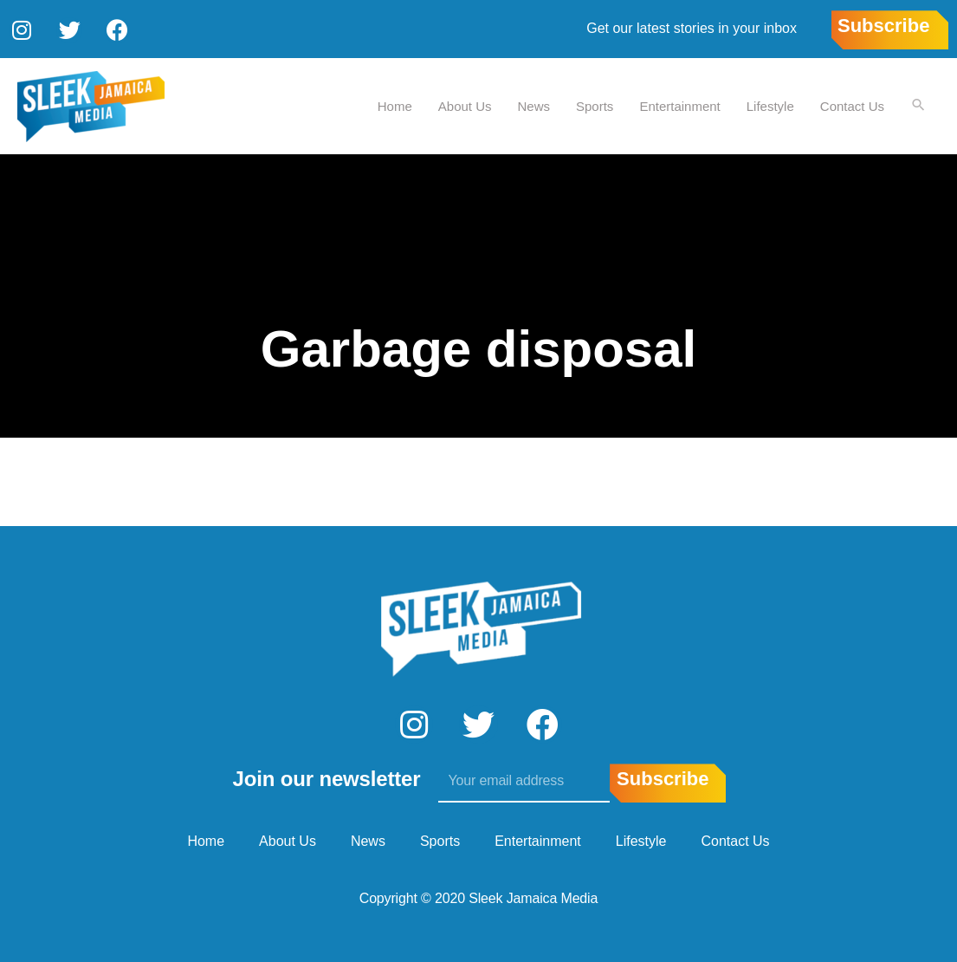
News (533, 104)
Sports (593, 104)
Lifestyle (769, 104)
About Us (464, 104)
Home (394, 104)
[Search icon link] (918, 105)
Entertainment (678, 104)
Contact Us (851, 104)
